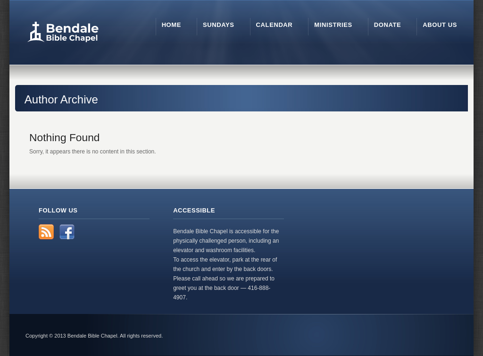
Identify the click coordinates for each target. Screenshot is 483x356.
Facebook (67, 231)
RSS (46, 231)
